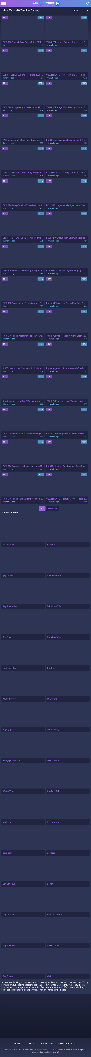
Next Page (52, 508)
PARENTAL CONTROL (67, 1043)
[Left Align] (4, 3)
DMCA (31, 1043)
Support (18, 1043)
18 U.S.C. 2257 (46, 1043)
